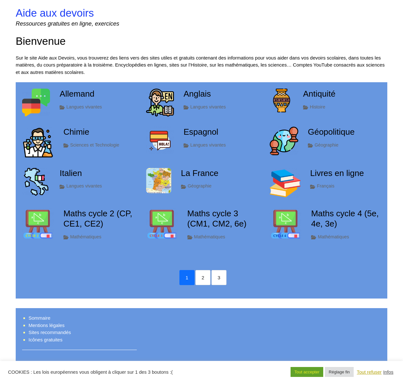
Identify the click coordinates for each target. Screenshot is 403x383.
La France (199, 173)
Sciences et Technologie (94, 145)
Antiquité (319, 94)
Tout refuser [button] (369, 372)
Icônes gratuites (45, 339)
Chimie (76, 132)
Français (325, 185)
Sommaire (39, 318)
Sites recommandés (50, 332)
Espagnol (201, 132)
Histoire (317, 106)
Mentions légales (47, 325)
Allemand (77, 94)
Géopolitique (331, 132)
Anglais (197, 94)
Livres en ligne (337, 173)
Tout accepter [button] (306, 372)
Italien (71, 173)
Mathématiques (85, 236)
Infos (388, 372)
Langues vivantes (84, 106)
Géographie (326, 145)
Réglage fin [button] (339, 372)
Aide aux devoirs (55, 13)
